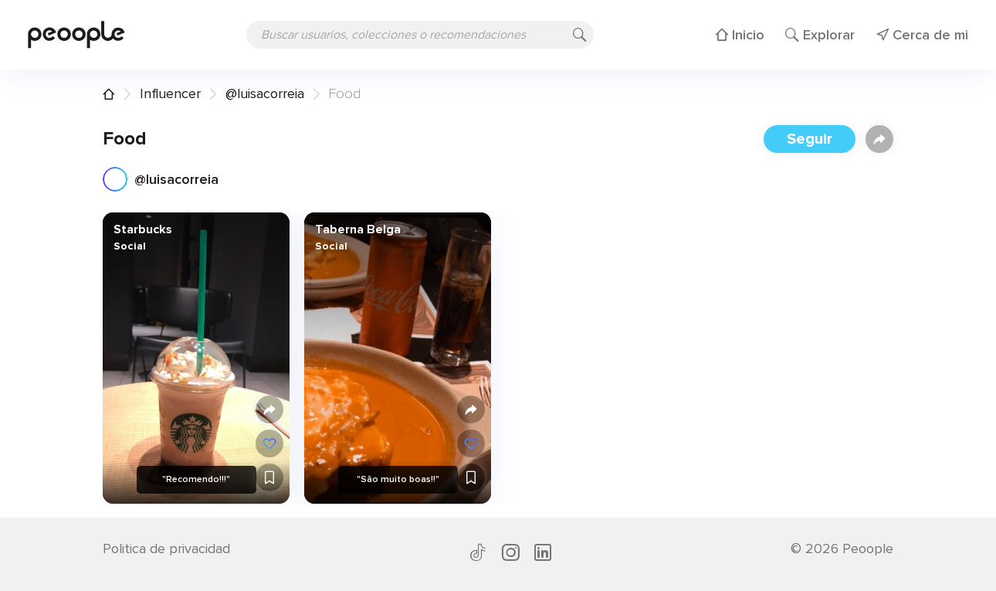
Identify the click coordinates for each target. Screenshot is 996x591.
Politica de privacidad (166, 548)
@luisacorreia (264, 93)
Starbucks (142, 229)
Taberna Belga (357, 229)
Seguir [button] (809, 139)
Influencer (170, 93)
